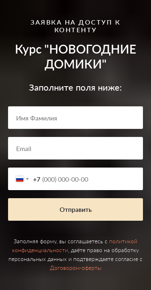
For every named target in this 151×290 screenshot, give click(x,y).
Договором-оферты (75, 267)
